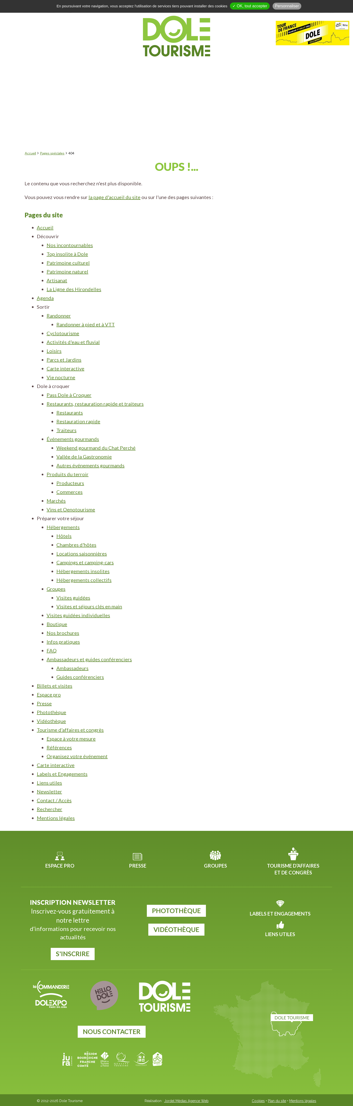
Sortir (143, 67)
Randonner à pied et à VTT (85, 324)
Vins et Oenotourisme (71, 509)
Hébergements (63, 527)
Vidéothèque (51, 721)
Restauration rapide (78, 421)
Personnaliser (287, 6)
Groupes (56, 589)
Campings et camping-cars (85, 562)
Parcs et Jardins (64, 360)
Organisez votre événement (77, 756)
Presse (44, 703)
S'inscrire (72, 954)
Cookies (258, 1101)
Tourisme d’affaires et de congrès (293, 869)
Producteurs (70, 483)
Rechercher (49, 809)
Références (59, 747)
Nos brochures (63, 633)
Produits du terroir (67, 474)
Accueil (30, 153)
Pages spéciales (52, 153)
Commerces (69, 492)
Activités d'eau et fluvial (73, 342)
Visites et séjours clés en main (89, 606)
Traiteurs (66, 430)
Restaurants (69, 412)
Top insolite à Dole (67, 254)
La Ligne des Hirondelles (74, 289)
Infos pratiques (63, 642)
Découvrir (74, 67)
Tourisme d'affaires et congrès (70, 730)
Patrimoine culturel (68, 263)
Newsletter (49, 791)
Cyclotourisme (63, 333)
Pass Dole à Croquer (69, 395)
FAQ (52, 650)
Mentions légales (56, 818)
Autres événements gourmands (90, 465)
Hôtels (64, 536)
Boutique (57, 624)
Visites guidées (73, 597)
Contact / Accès (54, 800)
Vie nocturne (61, 377)
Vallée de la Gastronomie (84, 456)
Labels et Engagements (62, 774)
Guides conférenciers (80, 677)
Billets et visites (54, 686)
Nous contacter (111, 1031)
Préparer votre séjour (259, 67)
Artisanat (57, 280)
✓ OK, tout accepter (249, 6)
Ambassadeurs (72, 668)
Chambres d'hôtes (76, 545)
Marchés (56, 501)
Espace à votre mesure (71, 738)
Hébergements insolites (83, 571)
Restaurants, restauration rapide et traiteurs (95, 404)
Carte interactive (65, 368)
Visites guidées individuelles (78, 615)
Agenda (111, 67)
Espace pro (49, 694)
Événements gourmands (73, 439)
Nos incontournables (70, 245)
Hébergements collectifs (84, 580)
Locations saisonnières (81, 553)
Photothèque (51, 712)
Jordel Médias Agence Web (186, 1101)
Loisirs (54, 351)
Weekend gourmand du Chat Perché (96, 448)
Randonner (59, 315)
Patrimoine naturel (67, 271)
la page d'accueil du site (114, 197)
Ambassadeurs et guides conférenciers (89, 659)
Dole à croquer (188, 67)
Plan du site (277, 1101)
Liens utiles (49, 783)
